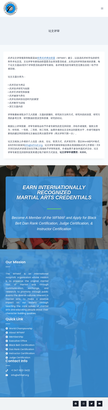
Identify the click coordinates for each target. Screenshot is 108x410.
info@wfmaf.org (33, 145)
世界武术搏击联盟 (46, 58)
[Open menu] (102, 8)
